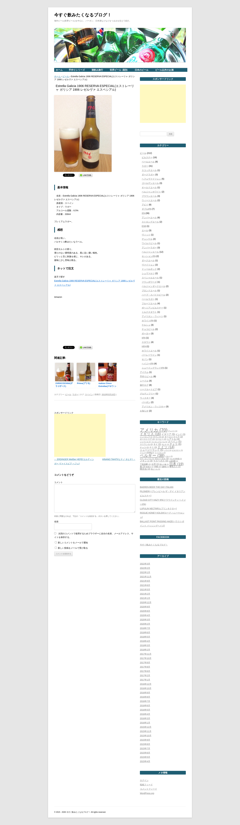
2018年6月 (145, 632)
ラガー (75, 394)
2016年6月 (145, 705)
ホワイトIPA (148, 320)
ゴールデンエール (150, 183)
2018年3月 (145, 645)
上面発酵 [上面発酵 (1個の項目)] (173, 461)
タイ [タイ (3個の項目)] (157, 444)
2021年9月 (145, 581)
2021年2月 (145, 594)
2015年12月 (145, 727)
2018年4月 (145, 641)
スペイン (89, 394)
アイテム (144, 372)
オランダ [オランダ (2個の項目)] (158, 437)
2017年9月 (145, 662)
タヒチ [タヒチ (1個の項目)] (165, 444)
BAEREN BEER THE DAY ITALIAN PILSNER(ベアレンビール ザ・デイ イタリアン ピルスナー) (162, 491)
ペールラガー (148, 299)
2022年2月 (145, 568)
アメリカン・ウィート (152, 316)
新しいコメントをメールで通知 (73, 542)
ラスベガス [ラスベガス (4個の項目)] (160, 460)
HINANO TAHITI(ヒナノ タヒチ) (118, 459)
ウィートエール (149, 200)
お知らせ (144, 411)
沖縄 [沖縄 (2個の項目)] (157, 466)
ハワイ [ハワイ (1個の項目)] (167, 450)
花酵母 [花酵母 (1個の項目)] (165, 467)
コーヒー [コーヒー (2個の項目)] (160, 439)
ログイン (144, 780)
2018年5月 (145, 637)
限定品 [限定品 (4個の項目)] (145, 469)
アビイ (145, 204)
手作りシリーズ (77, 70)
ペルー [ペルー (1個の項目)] (169, 456)
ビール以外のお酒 (164, 70)
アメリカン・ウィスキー (153, 406)
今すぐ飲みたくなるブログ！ (82, 15)
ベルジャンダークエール (153, 286)
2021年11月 (145, 576)
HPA (144, 346)
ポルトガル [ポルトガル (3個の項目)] (162, 458)
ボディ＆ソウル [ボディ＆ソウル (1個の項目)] (147, 459)
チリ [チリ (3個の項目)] (153, 447)
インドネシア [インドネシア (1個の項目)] (146, 437)
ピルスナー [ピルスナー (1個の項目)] (177, 450)
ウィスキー (145, 398)
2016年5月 (145, 710)
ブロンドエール (149, 290)
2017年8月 (145, 667)
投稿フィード (146, 784)
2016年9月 (145, 692)
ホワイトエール (149, 350)
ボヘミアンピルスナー (152, 307)
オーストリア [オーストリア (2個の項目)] (147, 439)
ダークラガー (148, 174)
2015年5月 (145, 757)
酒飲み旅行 (97, 70)
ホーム (59, 70)
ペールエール (148, 161)
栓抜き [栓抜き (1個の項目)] (149, 467)
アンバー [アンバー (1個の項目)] (172, 431)
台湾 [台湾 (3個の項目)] (155, 464)
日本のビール (141, 70)
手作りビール (146, 376)
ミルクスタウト (149, 312)
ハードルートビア (148, 389)
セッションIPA (149, 256)
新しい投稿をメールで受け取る (73, 548)
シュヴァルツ (148, 273)
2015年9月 (145, 740)
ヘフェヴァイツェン (151, 179)
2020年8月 (145, 611)
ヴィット (146, 234)
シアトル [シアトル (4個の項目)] (173, 439)
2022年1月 (145, 572)
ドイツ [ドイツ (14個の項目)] (166, 447)
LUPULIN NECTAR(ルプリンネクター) (158, 508)
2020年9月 (145, 606)
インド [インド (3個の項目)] (180, 434)
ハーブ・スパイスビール (153, 295)
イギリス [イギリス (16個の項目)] (150, 434)
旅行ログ (144, 385)
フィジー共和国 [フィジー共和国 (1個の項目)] (147, 452)
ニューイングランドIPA (153, 368)
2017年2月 (145, 675)
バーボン (146, 402)
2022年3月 (145, 564)
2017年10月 (145, 658)
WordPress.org (147, 793)
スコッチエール (149, 170)
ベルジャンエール (150, 252)
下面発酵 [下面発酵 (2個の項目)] (145, 464)
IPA (143, 213)
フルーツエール (149, 303)
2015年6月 (145, 753)
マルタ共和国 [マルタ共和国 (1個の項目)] (175, 459)
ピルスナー (147, 157)
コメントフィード (148, 789)
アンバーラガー (149, 247)
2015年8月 (145, 744)
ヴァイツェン (148, 265)
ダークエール (148, 260)
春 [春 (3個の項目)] (142, 466)
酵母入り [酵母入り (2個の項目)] (175, 466)
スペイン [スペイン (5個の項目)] (175, 441)
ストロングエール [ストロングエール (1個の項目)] (159, 442)
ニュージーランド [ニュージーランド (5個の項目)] (151, 450)
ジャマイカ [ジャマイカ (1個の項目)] (145, 442)
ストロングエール (150, 222)
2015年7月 (145, 748)
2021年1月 (145, 598)
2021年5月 (145, 589)
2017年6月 (145, 671)
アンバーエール (149, 217)
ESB (144, 226)
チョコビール (148, 329)
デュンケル (147, 239)
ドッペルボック (149, 269)
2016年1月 (145, 722)
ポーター (146, 333)
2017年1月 (145, 680)
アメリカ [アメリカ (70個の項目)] (153, 429)
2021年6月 (145, 585)
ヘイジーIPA (148, 363)
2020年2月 (145, 624)
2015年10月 (145, 735)
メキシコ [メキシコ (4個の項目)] (146, 460)
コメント (58, 482)
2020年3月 (145, 619)
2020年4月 (145, 615)
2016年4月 (145, 714)
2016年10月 (145, 688)
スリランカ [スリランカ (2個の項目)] (146, 444)
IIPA (144, 338)
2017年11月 (145, 654)
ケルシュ (146, 325)
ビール (68, 394)
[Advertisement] (80, 435)
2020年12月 (145, 602)
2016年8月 (145, 697)
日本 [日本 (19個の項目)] (176, 464)
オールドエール (149, 187)
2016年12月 (145, 684)
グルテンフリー (147, 393)
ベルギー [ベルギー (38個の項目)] (152, 455)
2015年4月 (145, 761)
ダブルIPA (146, 209)
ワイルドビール (149, 243)
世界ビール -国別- (119, 70)
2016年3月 (145, 718)
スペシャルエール (150, 277)
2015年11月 (145, 731)
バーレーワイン (149, 355)
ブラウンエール (149, 196)
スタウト (146, 342)
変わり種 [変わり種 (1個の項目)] (164, 464)
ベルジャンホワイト (151, 192)
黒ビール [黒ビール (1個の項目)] (155, 469)
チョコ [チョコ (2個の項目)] (144, 447)
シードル (144, 381)
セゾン (145, 359)
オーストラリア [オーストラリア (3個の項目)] (174, 437)
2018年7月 (145, 628)
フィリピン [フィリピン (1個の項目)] (160, 452)
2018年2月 (145, 649)
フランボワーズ (149, 282)
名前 (56, 521)
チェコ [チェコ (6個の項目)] (175, 444)
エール (145, 230)
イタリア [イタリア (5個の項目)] (168, 434)
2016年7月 (145, 701)
